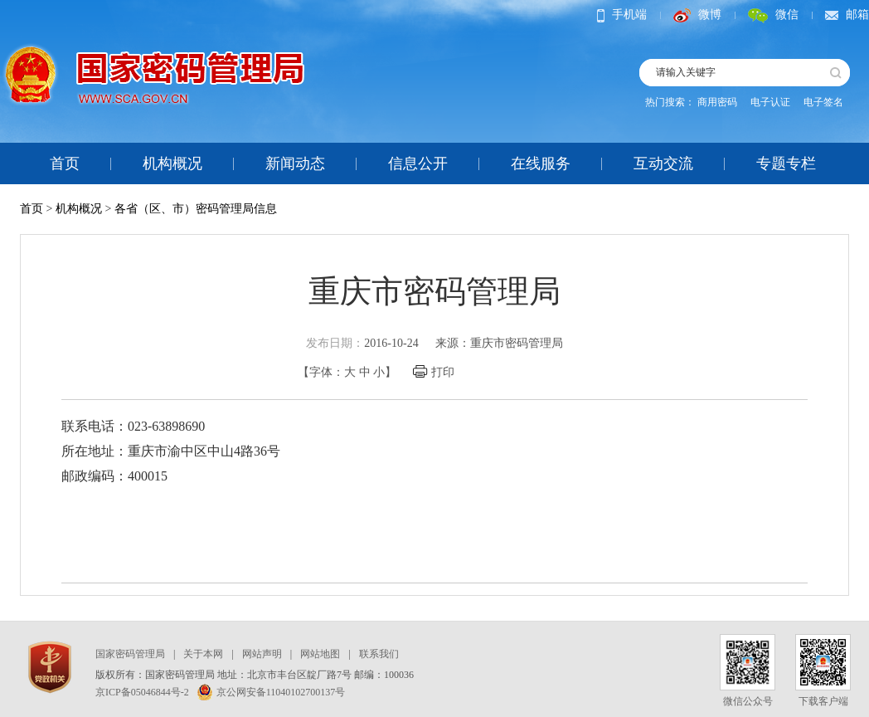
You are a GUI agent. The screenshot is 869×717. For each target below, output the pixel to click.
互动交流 (663, 163)
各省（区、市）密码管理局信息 (195, 208)
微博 (697, 14)
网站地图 (320, 654)
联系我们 (379, 654)
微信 (773, 14)
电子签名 (823, 102)
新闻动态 (295, 163)
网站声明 (262, 654)
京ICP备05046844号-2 (142, 692)
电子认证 (770, 102)
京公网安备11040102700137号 (271, 692)
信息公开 (418, 163)
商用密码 (717, 102)
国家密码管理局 (130, 654)
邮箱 (847, 14)
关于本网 (203, 654)
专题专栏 (786, 163)
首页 (65, 163)
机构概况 (172, 163)
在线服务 (540, 163)
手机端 (622, 14)
